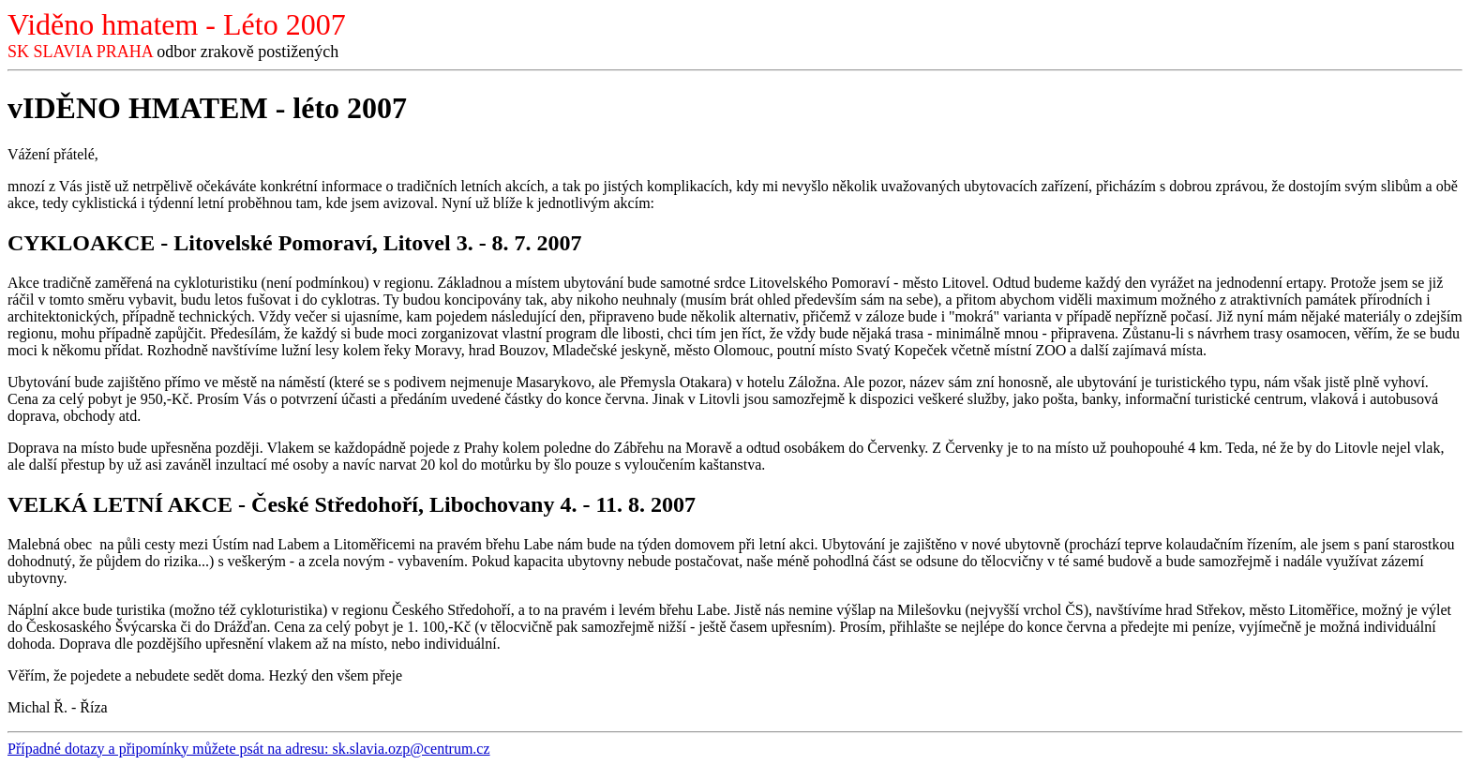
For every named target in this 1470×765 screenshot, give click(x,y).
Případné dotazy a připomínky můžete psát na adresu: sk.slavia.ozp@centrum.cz (249, 749)
